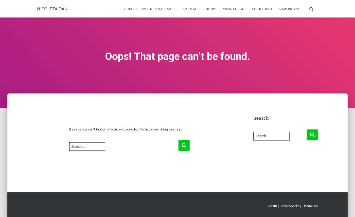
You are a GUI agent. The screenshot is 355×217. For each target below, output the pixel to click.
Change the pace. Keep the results (149, 9)
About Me (190, 9)
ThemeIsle (310, 206)
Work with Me (234, 9)
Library (210, 9)
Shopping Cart (290, 9)
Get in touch (262, 9)
